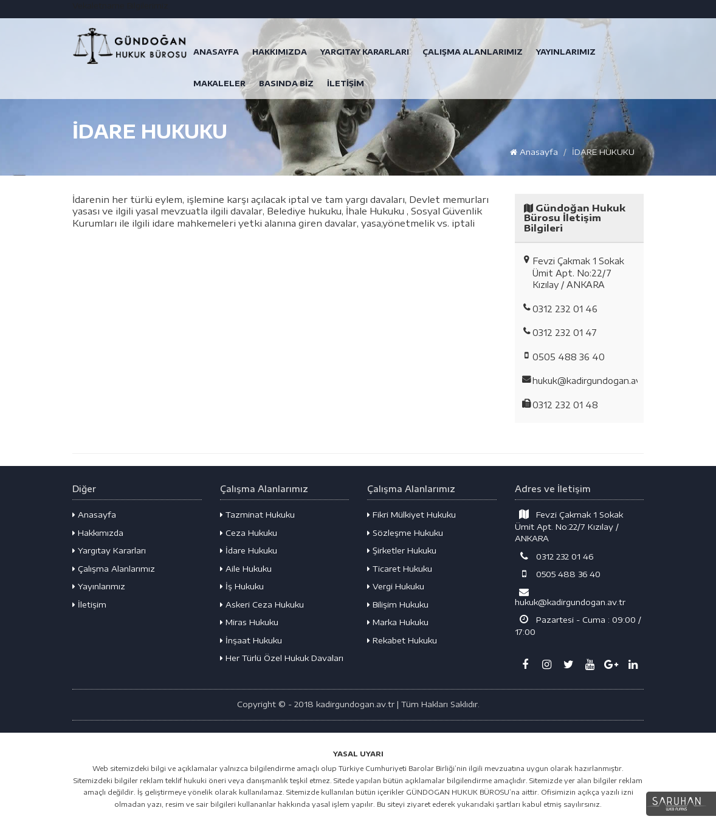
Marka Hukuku (398, 622)
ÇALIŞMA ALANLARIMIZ (472, 52)
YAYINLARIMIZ (566, 52)
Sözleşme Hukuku (405, 533)
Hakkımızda (97, 533)
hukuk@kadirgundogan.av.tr (570, 597)
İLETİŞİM (345, 83)
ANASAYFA (216, 52)
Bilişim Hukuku (398, 604)
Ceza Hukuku (248, 533)
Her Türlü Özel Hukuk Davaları (281, 658)
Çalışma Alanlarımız (113, 569)
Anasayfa (534, 152)
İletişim (89, 604)
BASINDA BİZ (286, 83)
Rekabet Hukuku (402, 640)
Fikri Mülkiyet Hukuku (411, 514)
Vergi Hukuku (395, 586)
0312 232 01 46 (554, 556)
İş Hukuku (242, 586)
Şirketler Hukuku (401, 550)
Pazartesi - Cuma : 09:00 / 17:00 (578, 625)
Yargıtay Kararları (109, 550)
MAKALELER (219, 83)
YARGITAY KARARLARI (364, 52)
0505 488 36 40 (558, 574)
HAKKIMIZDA (279, 52)
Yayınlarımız (98, 586)
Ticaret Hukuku (399, 569)
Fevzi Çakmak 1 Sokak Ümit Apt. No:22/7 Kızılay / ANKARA (569, 526)
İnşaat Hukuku (251, 640)
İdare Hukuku (248, 550)
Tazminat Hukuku (257, 514)
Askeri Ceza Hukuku (262, 604)
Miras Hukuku (249, 622)
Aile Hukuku (246, 569)
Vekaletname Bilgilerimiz (120, 5)
